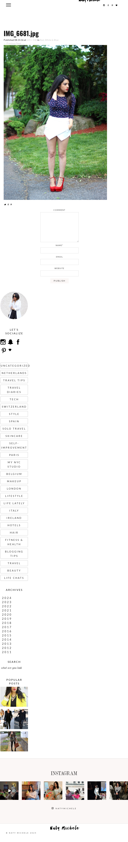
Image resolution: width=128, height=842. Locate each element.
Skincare (14, 435)
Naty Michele (65, 829)
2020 (7, 614)
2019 (7, 618)
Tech (14, 399)
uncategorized (14, 365)
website (59, 268)
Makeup (14, 481)
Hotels (14, 525)
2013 (7, 643)
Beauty (14, 570)
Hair (14, 532)
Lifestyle (14, 495)
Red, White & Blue (49, 39)
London (14, 488)
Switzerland (14, 406)
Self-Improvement (14, 445)
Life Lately (14, 503)
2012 (7, 648)
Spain (14, 421)
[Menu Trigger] (8, 4)
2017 (7, 627)
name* (59, 245)
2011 (7, 652)
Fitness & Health (14, 542)
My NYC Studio (14, 464)
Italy (14, 510)
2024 (7, 598)
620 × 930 (31, 39)
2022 (7, 606)
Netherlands (14, 372)
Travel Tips (14, 380)
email (59, 257)
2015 (7, 635)
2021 (7, 610)
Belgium (14, 473)
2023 (7, 602)
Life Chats (14, 577)
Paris (14, 454)
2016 (7, 631)
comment (59, 210)
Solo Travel (14, 428)
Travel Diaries (14, 389)
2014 (7, 639)
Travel (14, 563)
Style (14, 413)
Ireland (14, 517)
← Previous (10, 43)
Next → (20, 43)
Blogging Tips (14, 553)
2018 (7, 623)
